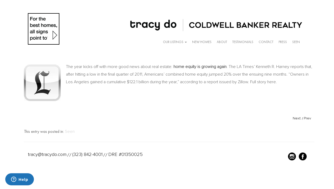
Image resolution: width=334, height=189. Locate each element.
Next (297, 118)
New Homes (202, 42)
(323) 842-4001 (87, 154)
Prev (307, 118)
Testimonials (242, 42)
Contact (266, 42)
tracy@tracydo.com (47, 154)
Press (283, 42)
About (222, 42)
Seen (296, 42)
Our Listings (175, 42)
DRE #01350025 (125, 154)
